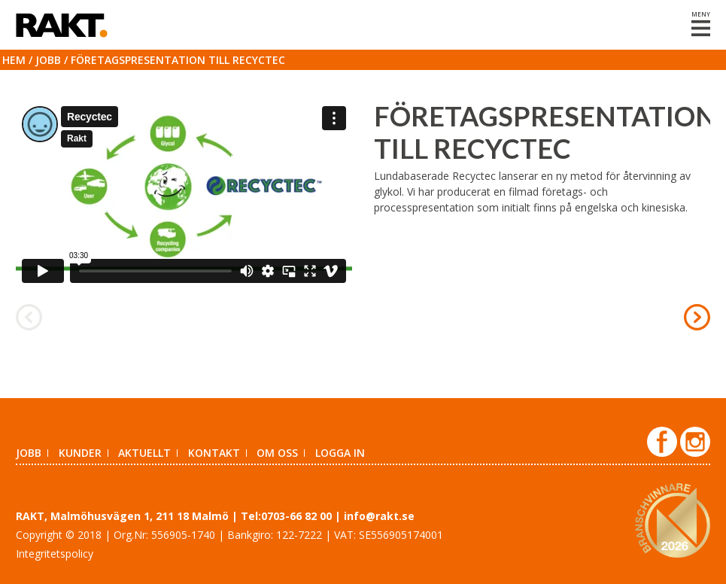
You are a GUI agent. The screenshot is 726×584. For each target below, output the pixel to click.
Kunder (80, 453)
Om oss (277, 453)
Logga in (340, 453)
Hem (14, 60)
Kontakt (214, 453)
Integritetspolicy (54, 553)
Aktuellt (144, 453)
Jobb (48, 60)
